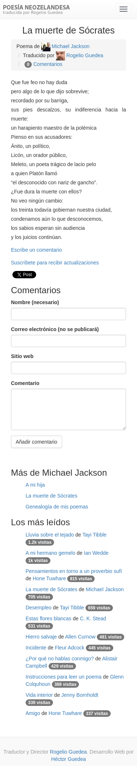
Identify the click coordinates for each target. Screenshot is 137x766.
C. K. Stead (93, 618)
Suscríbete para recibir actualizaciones (55, 263)
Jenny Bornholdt (79, 695)
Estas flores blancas (48, 618)
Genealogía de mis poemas (57, 507)
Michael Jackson (65, 46)
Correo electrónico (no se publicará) (55, 329)
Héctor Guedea (68, 759)
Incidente (36, 648)
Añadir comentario (36, 442)
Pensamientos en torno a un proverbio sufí (74, 571)
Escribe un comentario (36, 250)
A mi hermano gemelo (50, 553)
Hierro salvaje (41, 637)
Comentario (25, 383)
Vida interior (39, 695)
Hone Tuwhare (49, 578)
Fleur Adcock (69, 648)
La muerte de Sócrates (51, 496)
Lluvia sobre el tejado (50, 535)
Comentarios (47, 64)
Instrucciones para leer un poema (64, 677)
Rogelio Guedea (79, 55)
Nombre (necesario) (35, 302)
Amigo (33, 713)
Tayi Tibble (94, 535)
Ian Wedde (96, 553)
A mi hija (35, 485)
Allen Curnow (80, 637)
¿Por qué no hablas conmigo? (60, 658)
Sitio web (22, 356)
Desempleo (39, 607)
